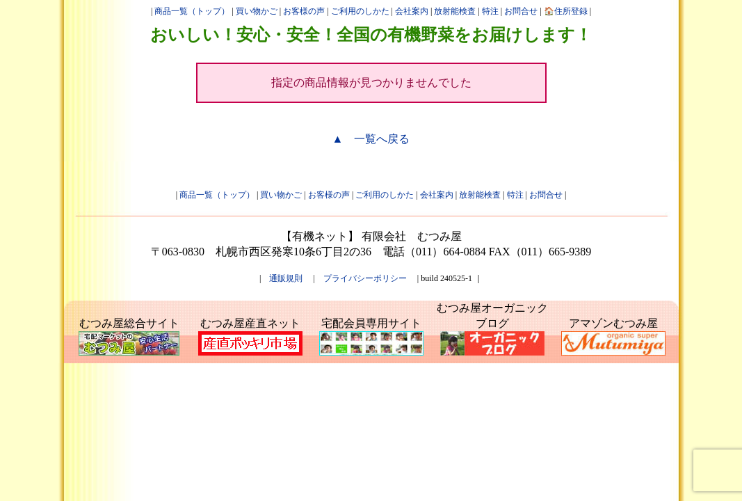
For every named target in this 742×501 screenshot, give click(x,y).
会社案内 (411, 11)
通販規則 (286, 278)
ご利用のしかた (360, 11)
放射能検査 (455, 11)
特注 (490, 11)
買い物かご (256, 11)
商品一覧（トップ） (191, 11)
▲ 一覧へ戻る (371, 139)
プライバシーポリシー (365, 278)
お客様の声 (304, 11)
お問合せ (521, 11)
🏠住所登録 (566, 11)
